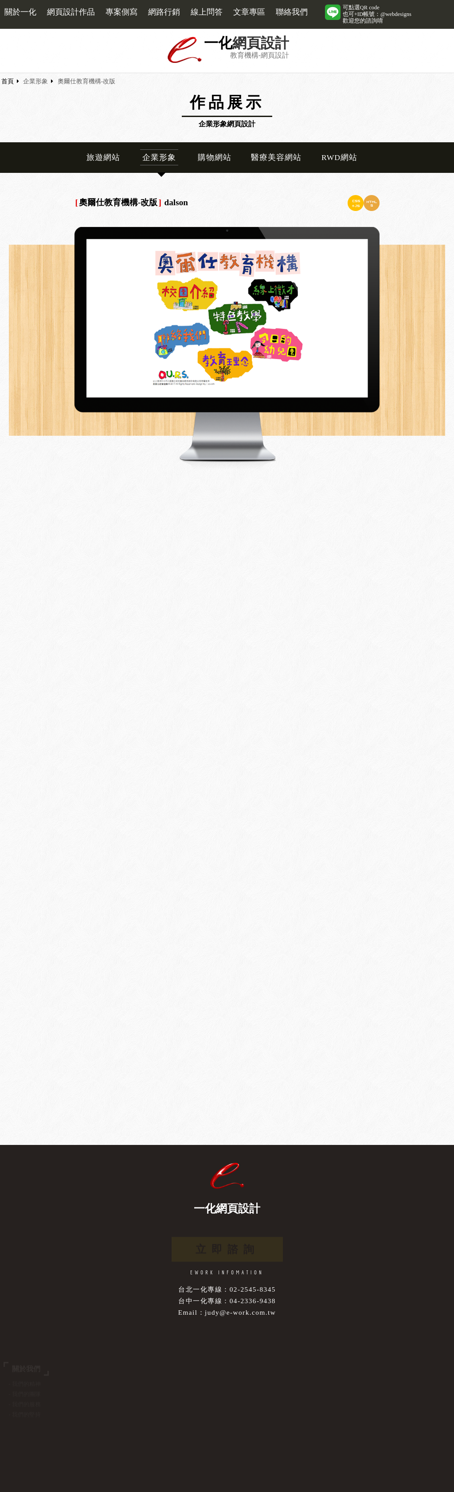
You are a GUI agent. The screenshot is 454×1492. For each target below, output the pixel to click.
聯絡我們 (292, 12)
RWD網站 (339, 157)
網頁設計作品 (71, 12)
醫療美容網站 (276, 157)
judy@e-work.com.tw (240, 1312)
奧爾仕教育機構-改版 (87, 81)
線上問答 (207, 12)
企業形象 (35, 81)
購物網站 (214, 157)
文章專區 (249, 12)
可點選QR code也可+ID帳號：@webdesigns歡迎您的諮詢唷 (377, 14)
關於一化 (20, 12)
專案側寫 (121, 12)
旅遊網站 (103, 157)
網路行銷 (164, 12)
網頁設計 (260, 43)
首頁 (7, 81)
